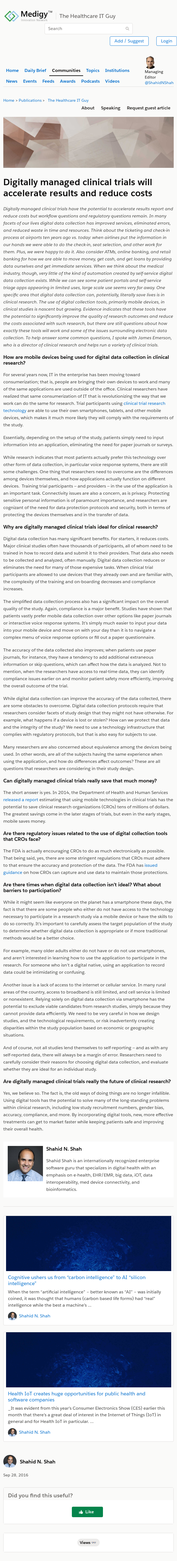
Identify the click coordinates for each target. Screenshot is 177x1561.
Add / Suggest (129, 41)
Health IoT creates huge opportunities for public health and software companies (76, 1396)
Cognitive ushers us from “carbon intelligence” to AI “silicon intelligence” (77, 1280)
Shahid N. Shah (34, 1316)
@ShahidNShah (159, 82)
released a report (20, 800)
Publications (30, 100)
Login (166, 41)
